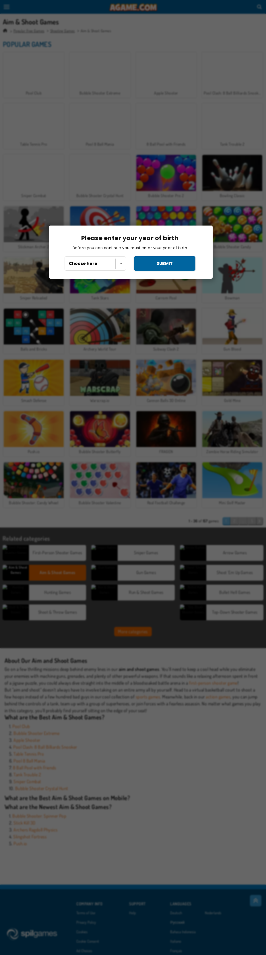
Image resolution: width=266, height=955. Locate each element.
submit (165, 263)
